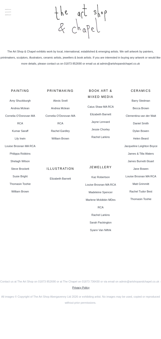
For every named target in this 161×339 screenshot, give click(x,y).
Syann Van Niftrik (100, 230)
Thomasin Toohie (20, 183)
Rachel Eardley (60, 130)
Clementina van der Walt (141, 115)
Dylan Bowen (141, 130)
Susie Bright (20, 176)
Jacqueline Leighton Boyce (140, 146)
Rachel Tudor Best (140, 191)
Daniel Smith (141, 123)
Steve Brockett (20, 168)
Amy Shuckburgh (20, 100)
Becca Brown (141, 108)
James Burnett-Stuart (141, 161)
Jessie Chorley (101, 129)
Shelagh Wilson (20, 161)
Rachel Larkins (100, 136)
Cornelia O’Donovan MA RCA (20, 119)
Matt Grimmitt (140, 183)
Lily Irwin (20, 138)
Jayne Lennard (100, 121)
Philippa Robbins (20, 153)
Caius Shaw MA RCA (101, 106)
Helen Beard (141, 138)
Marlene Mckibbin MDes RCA (101, 203)
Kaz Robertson (100, 177)
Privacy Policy (80, 287)
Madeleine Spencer (101, 192)
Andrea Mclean (20, 108)
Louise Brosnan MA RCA (20, 146)
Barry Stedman (140, 100)
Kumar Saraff (20, 130)
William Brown (20, 191)
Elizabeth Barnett (100, 114)
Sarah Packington (101, 222)
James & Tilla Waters (141, 153)
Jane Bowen (141, 168)
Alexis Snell (60, 100)
